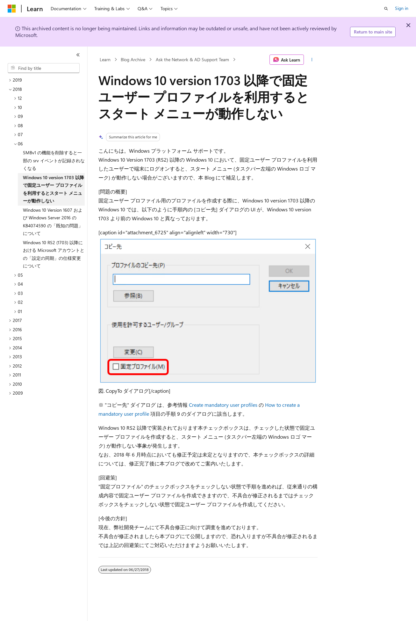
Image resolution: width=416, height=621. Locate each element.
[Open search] (386, 8)
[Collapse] (78, 55)
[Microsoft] (12, 8)
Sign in (401, 8)
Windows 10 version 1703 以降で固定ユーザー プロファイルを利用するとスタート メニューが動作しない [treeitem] (53, 189)
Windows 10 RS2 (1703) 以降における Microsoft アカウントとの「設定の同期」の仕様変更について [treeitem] (53, 254)
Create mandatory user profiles (223, 404)
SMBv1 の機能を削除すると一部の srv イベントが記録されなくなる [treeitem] (54, 160)
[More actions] (312, 60)
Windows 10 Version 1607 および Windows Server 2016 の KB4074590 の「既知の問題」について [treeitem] (53, 222)
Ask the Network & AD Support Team (192, 59)
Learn (105, 59)
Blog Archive (133, 59)
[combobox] (44, 68)
